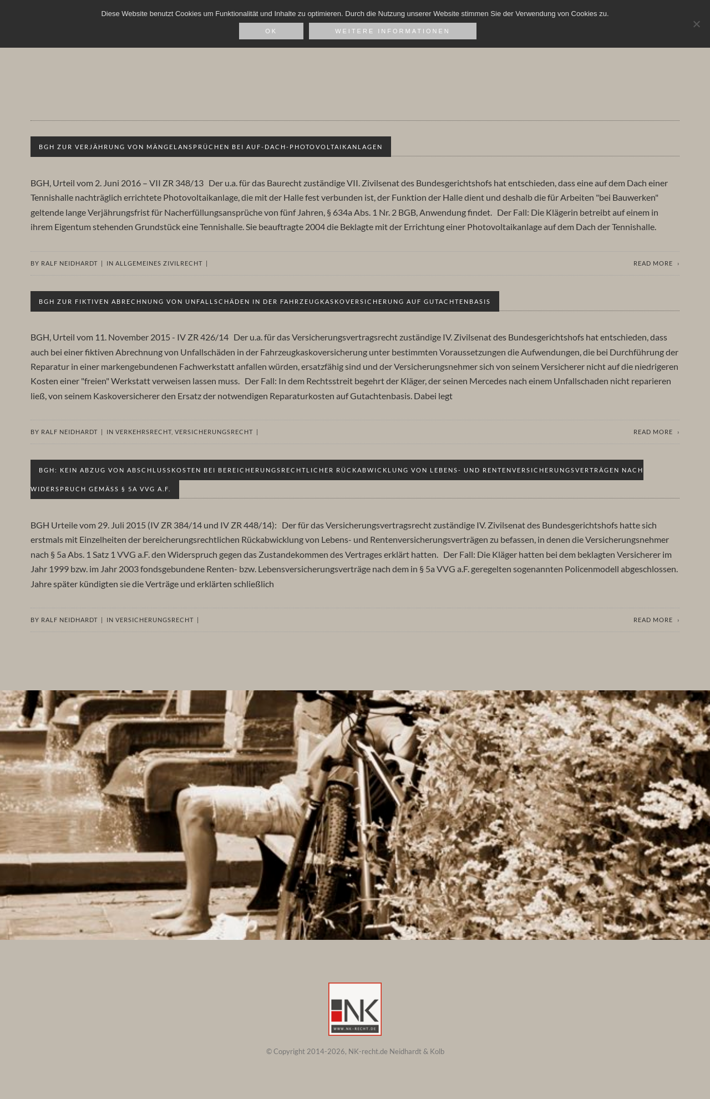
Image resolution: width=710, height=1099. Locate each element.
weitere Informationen (392, 31)
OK (271, 31)
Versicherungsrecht (214, 431)
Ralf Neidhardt (69, 263)
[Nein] (696, 23)
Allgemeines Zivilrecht (158, 263)
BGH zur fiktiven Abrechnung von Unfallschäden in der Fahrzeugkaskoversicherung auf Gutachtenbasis (265, 301)
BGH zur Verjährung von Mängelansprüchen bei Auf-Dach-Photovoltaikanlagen (211, 146)
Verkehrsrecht (143, 431)
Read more (653, 263)
